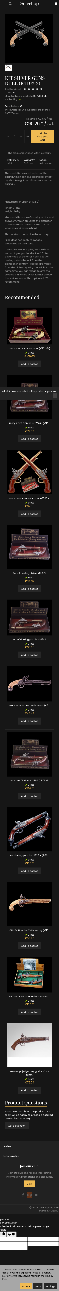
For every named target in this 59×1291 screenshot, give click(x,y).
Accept (26, 1286)
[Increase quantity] (8, 136)
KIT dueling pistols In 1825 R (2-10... (29, 855)
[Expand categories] (3, 4)
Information (29, 1156)
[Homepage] (29, 4)
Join (29, 1184)
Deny (38, 1286)
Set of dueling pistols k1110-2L (29, 573)
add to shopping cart (42, 136)
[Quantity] (15, 136)
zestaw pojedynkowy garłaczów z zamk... (29, 1073)
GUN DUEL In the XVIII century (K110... (29, 930)
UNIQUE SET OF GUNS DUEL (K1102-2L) (29, 348)
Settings (50, 1286)
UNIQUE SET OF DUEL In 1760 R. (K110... (29, 423)
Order (29, 1146)
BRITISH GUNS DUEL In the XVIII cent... (29, 996)
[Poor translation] (11, 1234)
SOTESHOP (54, 1210)
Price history (13, 106)
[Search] (10, 4)
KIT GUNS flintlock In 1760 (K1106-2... (29, 780)
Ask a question (16, 1125)
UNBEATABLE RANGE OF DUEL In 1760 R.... (29, 498)
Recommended (22, 297)
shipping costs (52, 1207)
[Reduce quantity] (21, 136)
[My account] (56, 4)
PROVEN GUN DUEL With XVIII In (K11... (29, 705)
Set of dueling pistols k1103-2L (29, 639)
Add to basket (29, 364)
